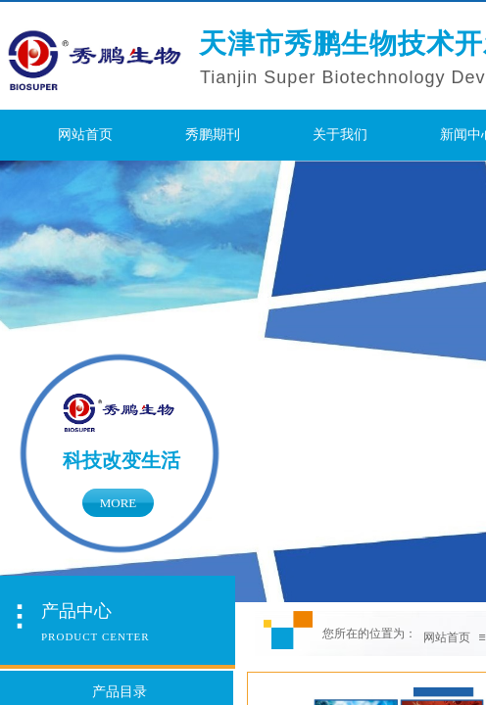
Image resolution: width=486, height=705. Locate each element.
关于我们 (340, 134)
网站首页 (85, 134)
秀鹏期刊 (212, 134)
